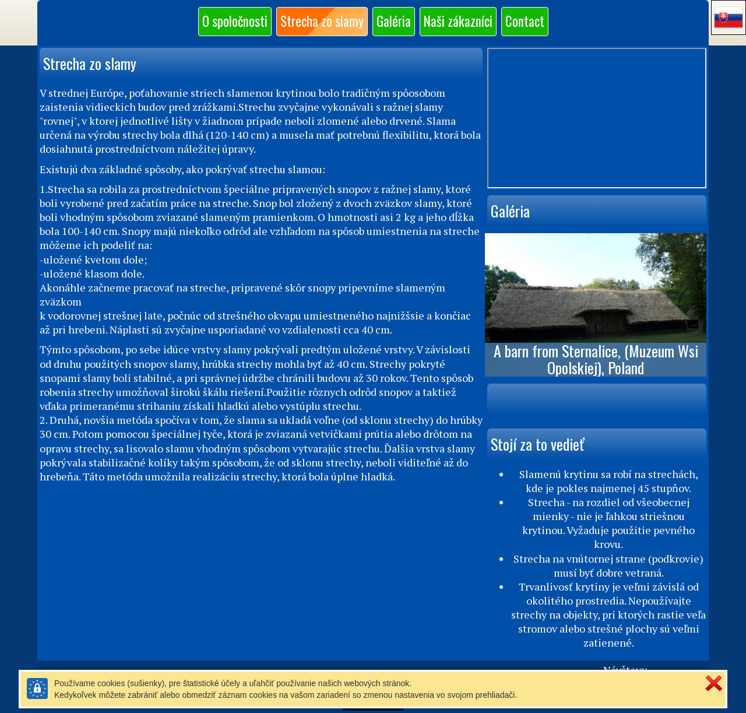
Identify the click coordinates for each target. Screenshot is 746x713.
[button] (728, 17)
